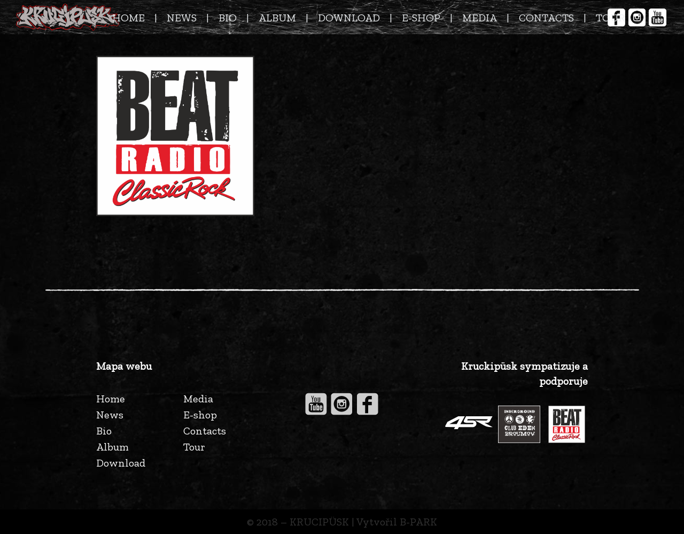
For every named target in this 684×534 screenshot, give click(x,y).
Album (112, 446)
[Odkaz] (67, 17)
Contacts (204, 430)
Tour (194, 446)
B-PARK (418, 521)
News (109, 414)
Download (120, 462)
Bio (104, 430)
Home (110, 398)
